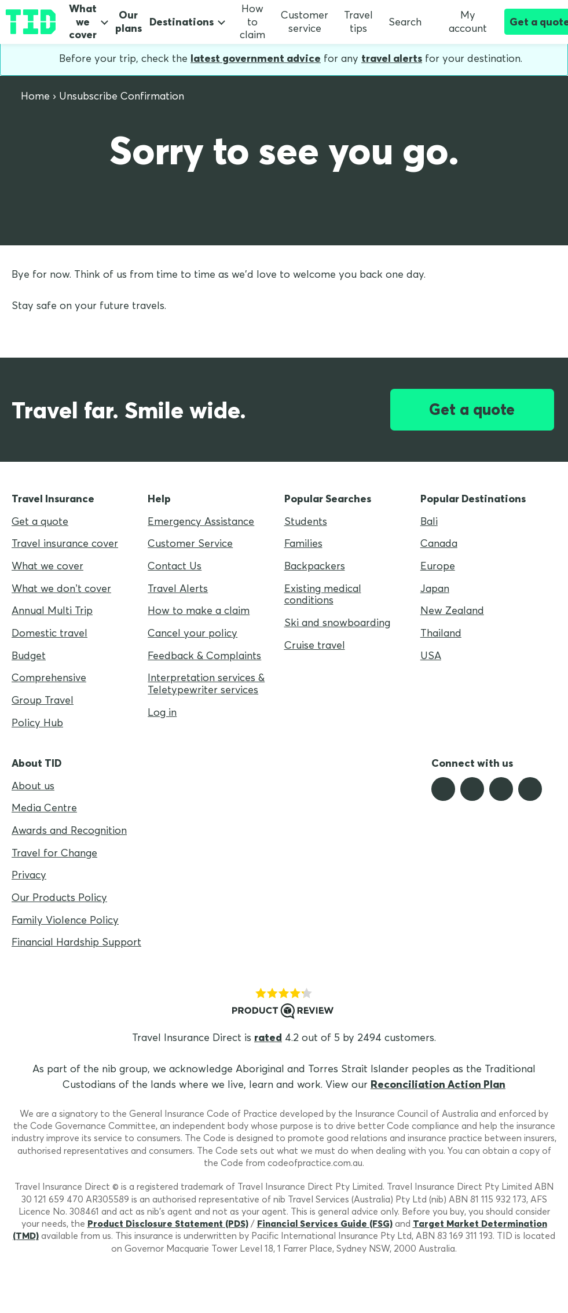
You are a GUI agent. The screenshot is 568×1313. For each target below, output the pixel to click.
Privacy (29, 874)
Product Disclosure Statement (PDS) (167, 1223)
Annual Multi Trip (52, 610)
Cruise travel (314, 645)
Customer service (304, 21)
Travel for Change (54, 852)
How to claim (252, 21)
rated (268, 1037)
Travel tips (358, 21)
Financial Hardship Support (76, 941)
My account (462, 21)
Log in (162, 712)
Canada (438, 543)
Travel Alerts (178, 588)
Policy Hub (37, 722)
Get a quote (472, 409)
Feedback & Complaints (204, 655)
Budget (29, 655)
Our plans (128, 22)
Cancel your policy (192, 632)
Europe (437, 565)
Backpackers (314, 565)
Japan (434, 588)
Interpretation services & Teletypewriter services (206, 683)
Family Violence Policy (65, 919)
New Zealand (452, 610)
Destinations (181, 21)
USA (430, 655)
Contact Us (174, 565)
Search (405, 21)
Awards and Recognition (69, 830)
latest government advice (255, 58)
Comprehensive (49, 677)
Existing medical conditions (322, 594)
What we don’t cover (61, 588)
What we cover (83, 21)
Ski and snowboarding (337, 622)
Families (303, 543)
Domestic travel (49, 632)
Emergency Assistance (201, 521)
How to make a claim (199, 610)
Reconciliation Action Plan (438, 1084)
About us (33, 785)
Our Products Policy (59, 897)
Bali (429, 521)
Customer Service (190, 543)
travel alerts (391, 58)
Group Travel (43, 700)
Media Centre (44, 807)
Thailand (440, 632)
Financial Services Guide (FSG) (325, 1223)
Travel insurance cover (65, 543)
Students (305, 521)
